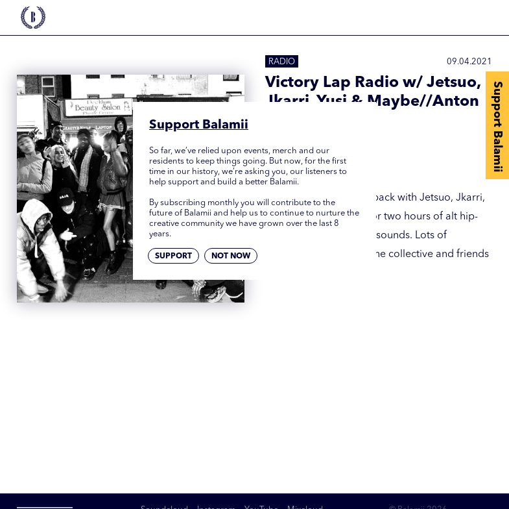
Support (173, 256)
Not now (230, 256)
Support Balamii (497, 126)
